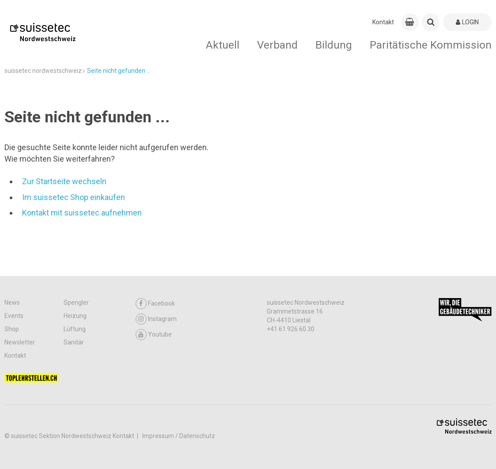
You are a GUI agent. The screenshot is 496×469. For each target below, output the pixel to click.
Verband (277, 44)
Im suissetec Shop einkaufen (73, 197)
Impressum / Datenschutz (178, 435)
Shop (11, 329)
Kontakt (383, 22)
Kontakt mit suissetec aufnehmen (82, 212)
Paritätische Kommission (431, 44)
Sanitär (74, 342)
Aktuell (222, 44)
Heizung (75, 315)
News (12, 302)
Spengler (76, 302)
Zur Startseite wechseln (64, 181)
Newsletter (19, 342)
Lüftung (75, 329)
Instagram (156, 319)
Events (13, 315)
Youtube (154, 334)
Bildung (333, 44)
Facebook (155, 303)
